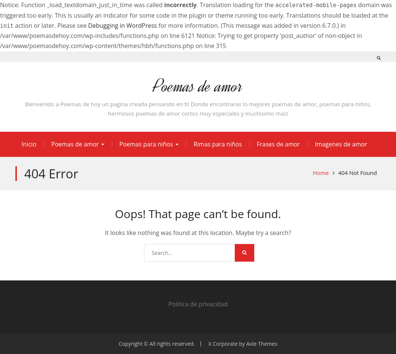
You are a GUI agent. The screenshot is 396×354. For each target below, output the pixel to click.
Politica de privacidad (198, 304)
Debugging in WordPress (122, 25)
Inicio (28, 144)
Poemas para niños (146, 144)
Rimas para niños (218, 144)
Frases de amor (278, 144)
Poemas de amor (198, 86)
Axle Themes (262, 343)
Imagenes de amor (341, 144)
